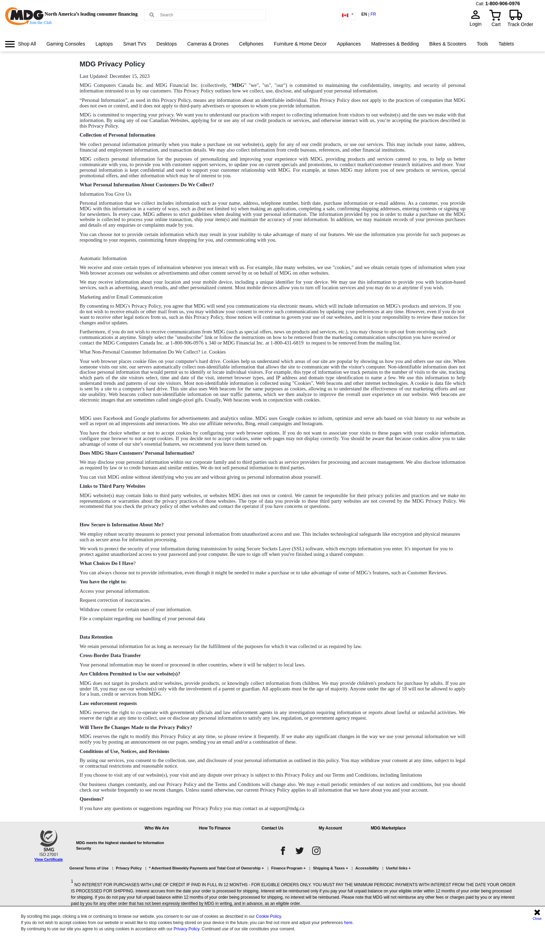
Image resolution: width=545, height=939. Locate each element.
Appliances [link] (349, 44)
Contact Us (272, 828)
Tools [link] (482, 44)
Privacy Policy (187, 928)
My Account (330, 828)
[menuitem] (20, 44)
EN (364, 14)
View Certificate (48, 859)
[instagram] (316, 851)
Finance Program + (288, 868)
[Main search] (151, 14)
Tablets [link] (506, 44)
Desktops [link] (166, 44)
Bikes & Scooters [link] (447, 44)
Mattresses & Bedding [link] (395, 44)
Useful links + (398, 868)
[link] (20, 44)
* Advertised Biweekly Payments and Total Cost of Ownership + (206, 868)
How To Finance (214, 828)
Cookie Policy (268, 916)
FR (373, 14)
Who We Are (157, 828)
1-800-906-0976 (502, 3)
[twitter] (299, 851)
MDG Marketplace (388, 828)
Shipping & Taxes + (330, 868)
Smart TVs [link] (134, 44)
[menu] (272, 50)
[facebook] (283, 851)
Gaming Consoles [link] (65, 44)
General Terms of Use (89, 868)
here (348, 922)
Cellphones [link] (251, 44)
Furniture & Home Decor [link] (300, 44)
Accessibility (367, 868)
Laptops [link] (104, 44)
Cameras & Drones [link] (208, 44)
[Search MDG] (207, 15)
